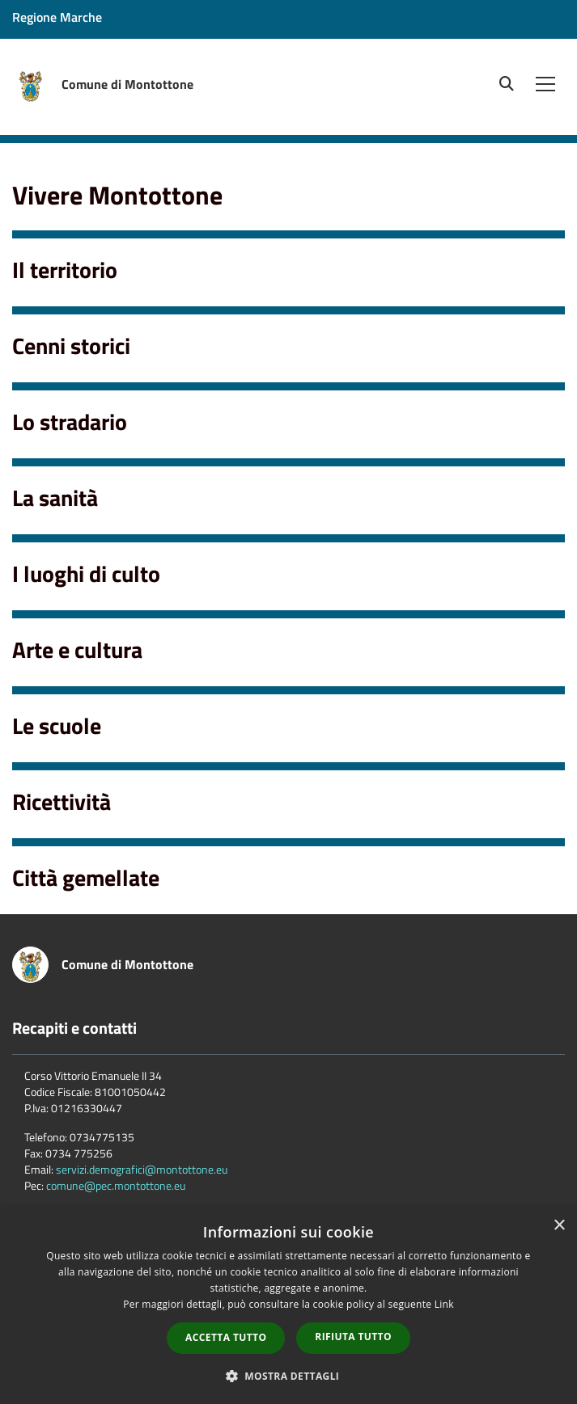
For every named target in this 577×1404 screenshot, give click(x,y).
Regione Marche (57, 17)
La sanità (55, 497)
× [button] (559, 1226)
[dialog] (288, 1306)
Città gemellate (85, 877)
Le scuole (56, 725)
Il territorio (64, 269)
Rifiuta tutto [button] (353, 1336)
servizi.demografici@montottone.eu (141, 1169)
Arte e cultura (77, 649)
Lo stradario (69, 421)
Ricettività (61, 801)
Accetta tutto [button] (225, 1337)
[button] (289, 1375)
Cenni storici (71, 345)
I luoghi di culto (86, 573)
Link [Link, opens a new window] (444, 1304)
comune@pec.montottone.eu (115, 1185)
